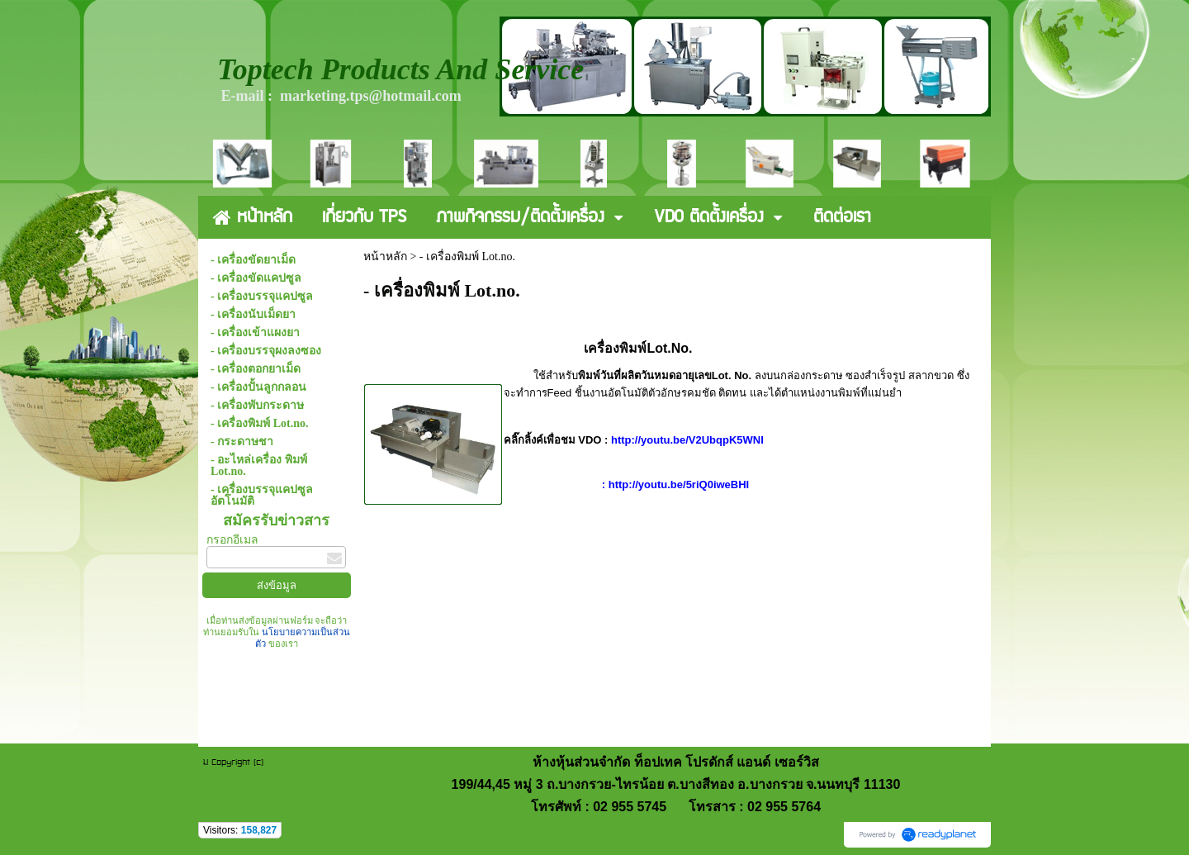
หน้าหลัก (385, 256)
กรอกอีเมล (232, 540)
